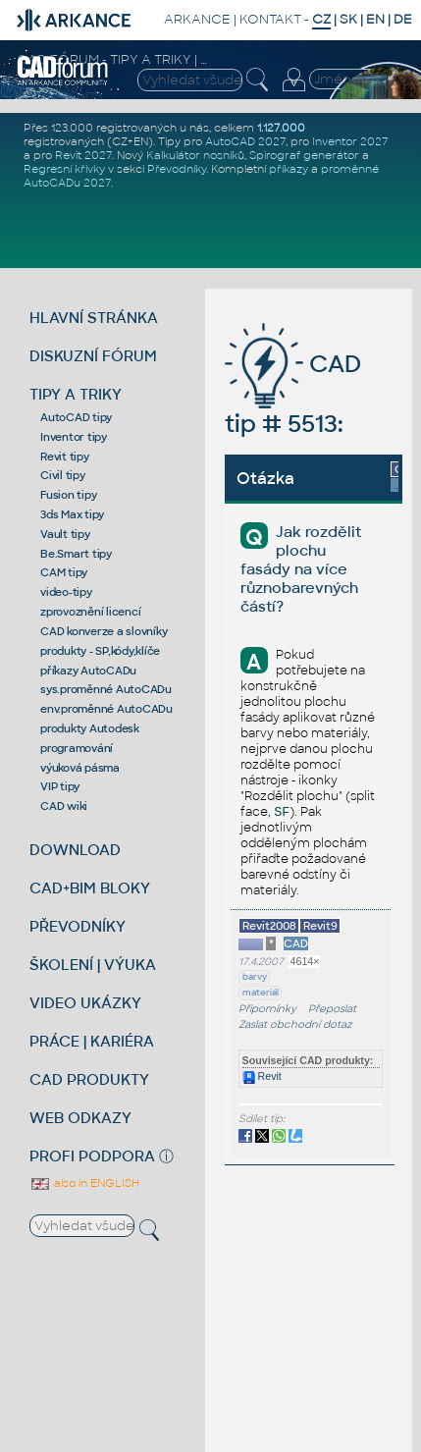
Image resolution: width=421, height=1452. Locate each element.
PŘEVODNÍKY (77, 926)
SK (348, 19)
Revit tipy (64, 456)
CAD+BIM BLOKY (89, 888)
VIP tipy (59, 786)
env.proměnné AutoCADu (106, 709)
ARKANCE (197, 19)
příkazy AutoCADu (88, 670)
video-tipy (66, 592)
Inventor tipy (73, 437)
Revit (262, 1076)
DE (403, 19)
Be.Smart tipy (76, 554)
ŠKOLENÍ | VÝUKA (92, 964)
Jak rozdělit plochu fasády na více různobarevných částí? (300, 569)
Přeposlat (332, 1008)
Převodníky (176, 169)
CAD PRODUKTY (89, 1079)
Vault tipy (65, 534)
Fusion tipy (68, 495)
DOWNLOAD (75, 849)
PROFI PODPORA (92, 1156)
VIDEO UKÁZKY (85, 1003)
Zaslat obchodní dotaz (295, 1024)
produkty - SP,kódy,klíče (100, 651)
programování (76, 748)
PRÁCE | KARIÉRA (91, 1041)
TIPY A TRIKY (75, 394)
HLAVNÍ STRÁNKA (93, 317)
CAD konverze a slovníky (103, 631)
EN (375, 19)
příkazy (288, 169)
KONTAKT (270, 19)
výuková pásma (80, 768)
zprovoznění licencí (90, 611)
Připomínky (267, 1008)
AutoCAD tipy (76, 417)
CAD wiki (63, 806)
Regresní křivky (64, 169)
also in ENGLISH (84, 1183)
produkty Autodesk (89, 728)
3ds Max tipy (72, 514)
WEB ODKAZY (80, 1117)
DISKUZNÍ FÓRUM (93, 356)
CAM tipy (63, 572)
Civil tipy (62, 475)
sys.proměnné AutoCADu (106, 689)
